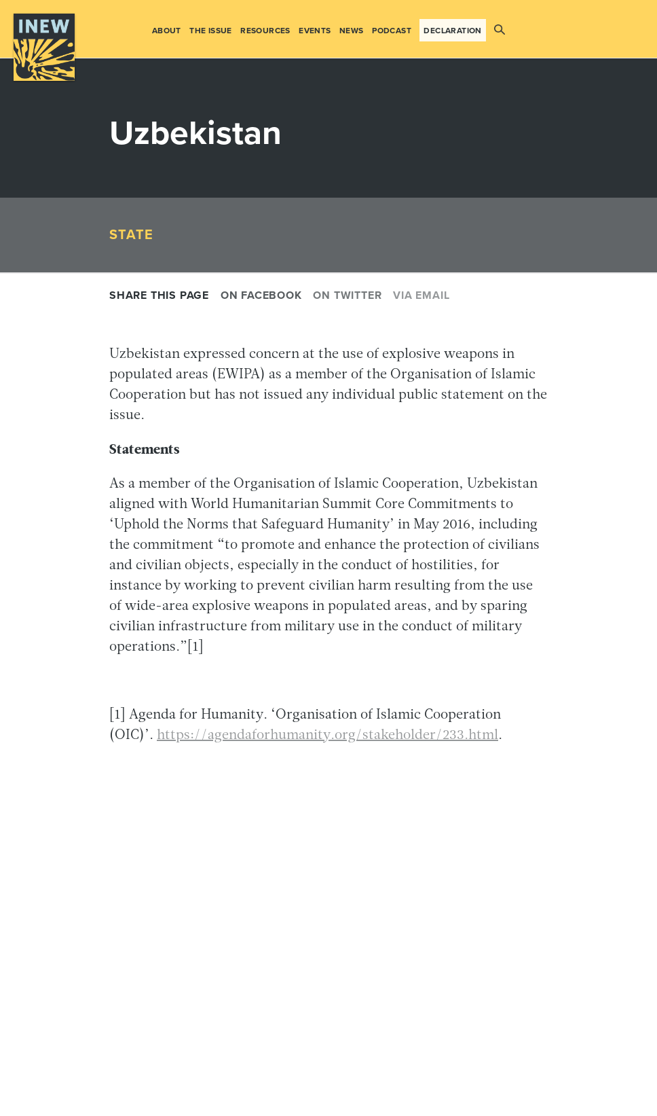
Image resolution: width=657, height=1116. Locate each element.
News (351, 30)
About (166, 30)
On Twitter (347, 295)
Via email (421, 295)
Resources (265, 30)
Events (315, 30)
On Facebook (261, 295)
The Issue (210, 30)
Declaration (452, 30)
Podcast (391, 30)
